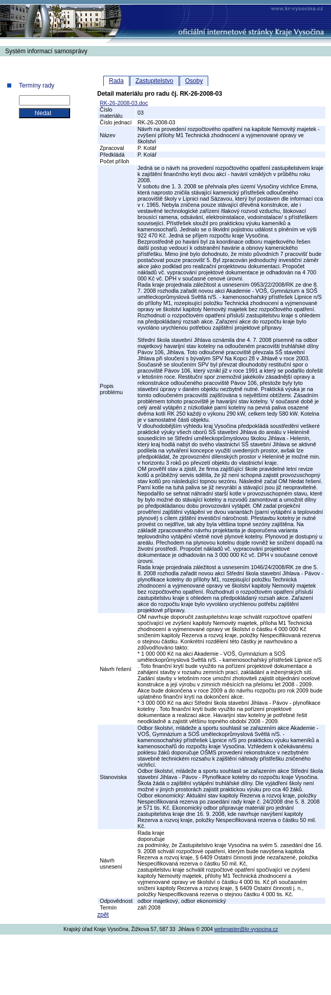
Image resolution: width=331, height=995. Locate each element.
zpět (103, 914)
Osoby (194, 80)
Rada (116, 80)
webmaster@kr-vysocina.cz (246, 929)
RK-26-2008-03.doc (124, 103)
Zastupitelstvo (154, 80)
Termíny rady (36, 85)
